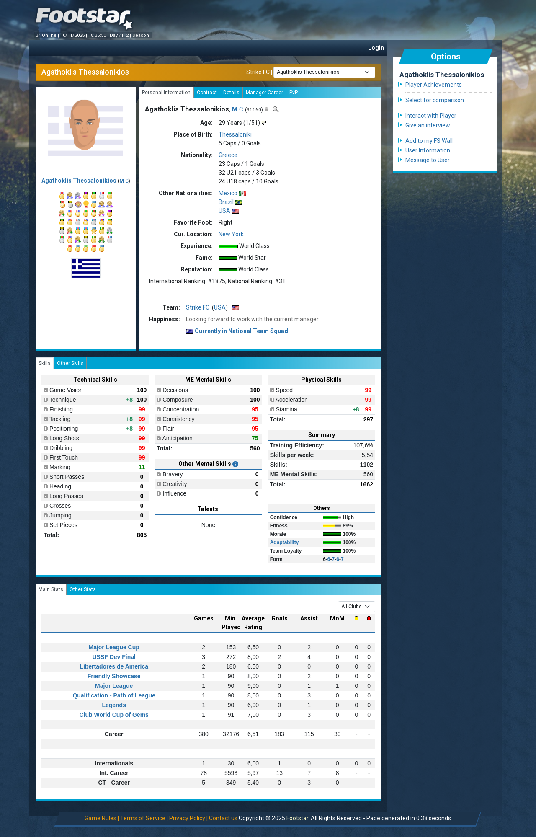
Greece (228, 155)
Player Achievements (433, 84)
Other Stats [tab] (83, 589)
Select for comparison (434, 100)
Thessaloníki (235, 134)
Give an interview (427, 125)
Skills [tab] (45, 363)
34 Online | (48, 35)
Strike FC (258, 71)
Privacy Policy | (188, 818)
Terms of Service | (144, 818)
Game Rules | (102, 818)
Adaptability (284, 542)
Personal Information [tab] (166, 93)
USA (224, 210)
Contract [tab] (207, 93)
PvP (293, 93)
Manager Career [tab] (264, 93)
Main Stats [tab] (51, 589)
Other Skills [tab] (70, 363)
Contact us (223, 818)
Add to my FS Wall (429, 140)
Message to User (427, 160)
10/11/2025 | (74, 35)
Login (376, 47)
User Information (427, 150)
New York (231, 234)
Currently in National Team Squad (237, 331)
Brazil (226, 202)
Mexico (228, 193)
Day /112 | (121, 35)
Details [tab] (231, 93)
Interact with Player (430, 115)
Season (141, 35)
